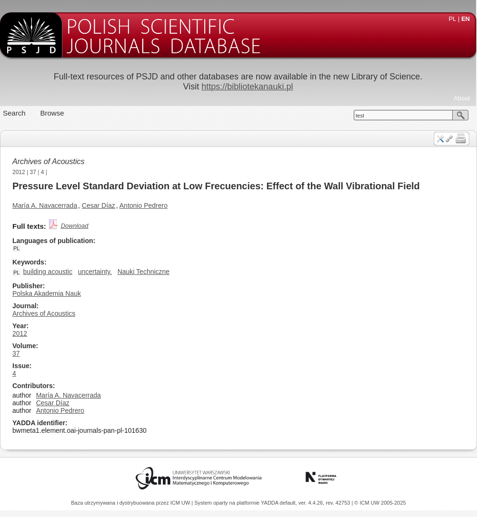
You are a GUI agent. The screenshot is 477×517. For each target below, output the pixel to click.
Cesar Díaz (98, 205)
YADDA (270, 503)
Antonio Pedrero (143, 205)
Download (75, 225)
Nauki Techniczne (143, 271)
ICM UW (181, 503)
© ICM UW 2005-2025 (380, 503)
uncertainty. (95, 271)
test (360, 115)
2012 (18, 172)
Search (14, 113)
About (462, 98)
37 (33, 172)
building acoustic (47, 271)
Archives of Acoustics (48, 161)
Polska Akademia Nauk (46, 293)
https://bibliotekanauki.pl (247, 86)
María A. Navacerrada (44, 205)
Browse (52, 113)
